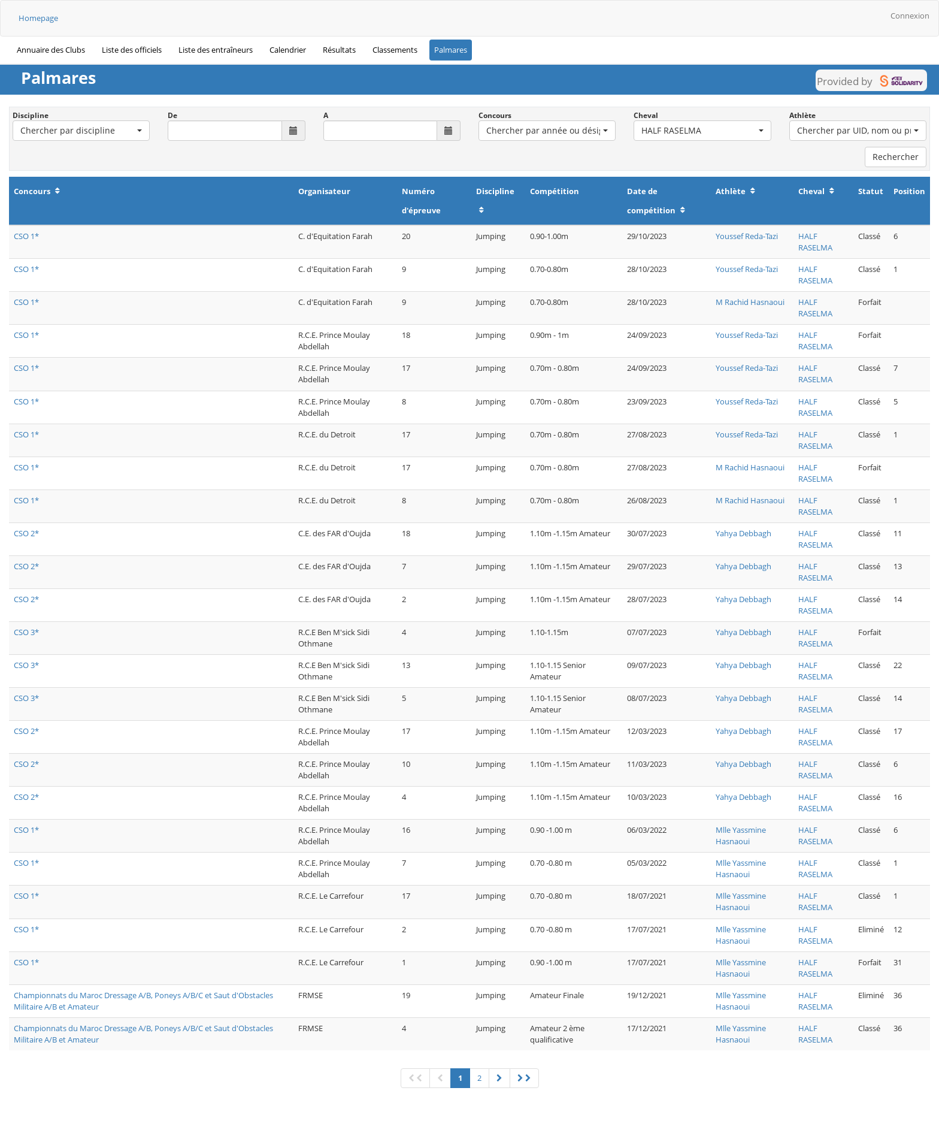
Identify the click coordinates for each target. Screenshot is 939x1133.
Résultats (339, 49)
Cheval (646, 115)
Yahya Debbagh (743, 533)
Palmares (450, 49)
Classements (394, 49)
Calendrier (287, 49)
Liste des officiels (132, 49)
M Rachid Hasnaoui (750, 302)
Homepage (38, 18)
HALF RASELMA (815, 242)
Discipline (31, 115)
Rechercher (896, 156)
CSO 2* (26, 533)
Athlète (802, 115)
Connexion (909, 15)
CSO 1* (26, 236)
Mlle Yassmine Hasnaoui (741, 835)
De (172, 115)
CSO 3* (26, 632)
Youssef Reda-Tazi (747, 236)
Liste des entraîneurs (215, 49)
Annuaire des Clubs (51, 49)
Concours (494, 115)
